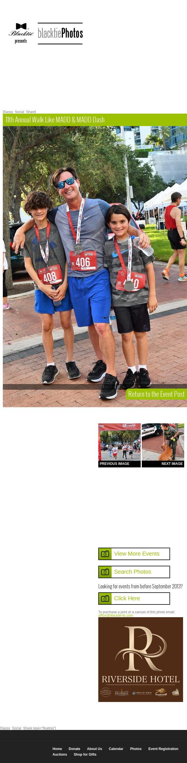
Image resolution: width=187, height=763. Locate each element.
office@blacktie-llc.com (115, 615)
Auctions (60, 755)
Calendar (116, 749)
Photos (136, 749)
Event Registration (163, 749)
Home (57, 749)
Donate (74, 749)
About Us (94, 749)
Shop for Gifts (85, 755)
